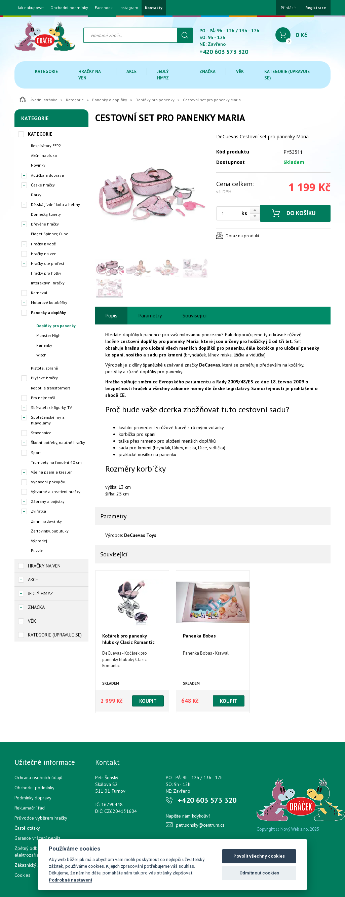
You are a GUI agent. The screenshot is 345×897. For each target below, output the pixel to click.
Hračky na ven (89, 75)
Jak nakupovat (31, 7)
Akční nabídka (44, 155)
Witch (41, 354)
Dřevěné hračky (45, 224)
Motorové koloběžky (49, 302)
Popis (111, 315)
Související (195, 315)
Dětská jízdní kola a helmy (55, 204)
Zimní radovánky (46, 521)
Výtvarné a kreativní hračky (55, 491)
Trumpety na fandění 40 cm (56, 462)
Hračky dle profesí (47, 263)
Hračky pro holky (46, 273)
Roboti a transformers (51, 387)
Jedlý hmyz (163, 75)
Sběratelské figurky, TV (51, 407)
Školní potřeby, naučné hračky (58, 442)
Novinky (38, 165)
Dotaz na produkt (242, 236)
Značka (207, 71)
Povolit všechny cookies (259, 856)
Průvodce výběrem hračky (40, 818)
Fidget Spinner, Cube (49, 233)
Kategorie (46, 71)
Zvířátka (38, 511)
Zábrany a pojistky (48, 501)
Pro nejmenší (43, 397)
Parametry (150, 315)
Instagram (128, 7)
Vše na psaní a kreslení (52, 472)
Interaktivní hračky (48, 282)
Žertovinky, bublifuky (50, 530)
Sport (36, 452)
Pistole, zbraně (44, 368)
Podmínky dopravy (32, 798)
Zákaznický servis (31, 865)
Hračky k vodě (43, 243)
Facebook (104, 7)
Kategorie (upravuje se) (287, 75)
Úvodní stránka (39, 99)
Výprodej (39, 540)
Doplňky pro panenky (155, 99)
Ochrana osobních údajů (38, 777)
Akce (131, 71)
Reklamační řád (29, 808)
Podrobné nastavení (70, 880)
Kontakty (153, 7)
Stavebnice (41, 432)
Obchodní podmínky (69, 7)
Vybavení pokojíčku (49, 481)
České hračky (43, 184)
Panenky (44, 345)
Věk (240, 71)
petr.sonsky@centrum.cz (200, 825)
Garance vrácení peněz (37, 838)
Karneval (39, 292)
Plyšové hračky (44, 377)
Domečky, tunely (46, 214)
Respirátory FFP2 (46, 145)
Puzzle (37, 550)
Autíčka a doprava (47, 175)
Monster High (48, 335)
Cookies (22, 875)
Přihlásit (288, 7)
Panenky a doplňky (109, 99)
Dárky (36, 194)
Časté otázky (27, 828)
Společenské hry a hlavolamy (48, 420)
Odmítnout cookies (259, 872)
